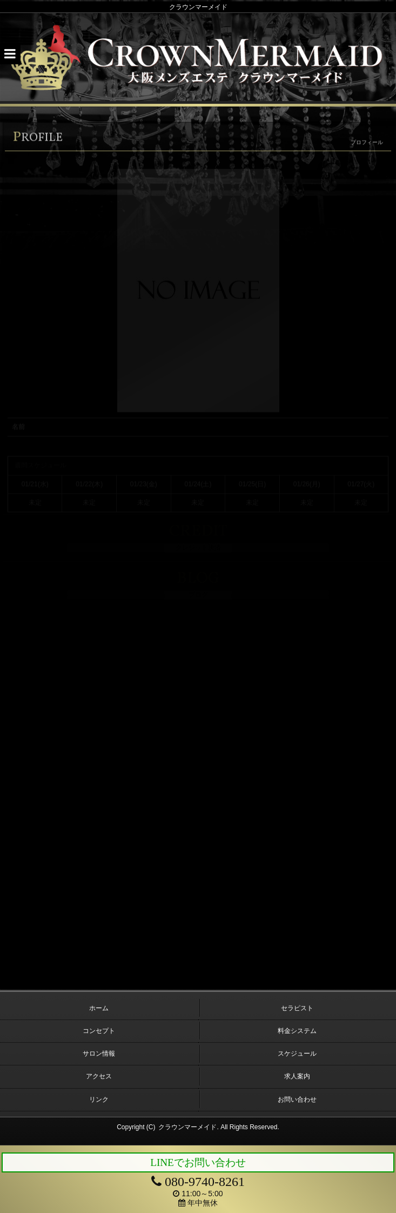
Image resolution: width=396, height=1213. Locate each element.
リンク (99, 1099)
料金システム (297, 1031)
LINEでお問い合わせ (198, 1162)
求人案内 (297, 1076)
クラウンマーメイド (187, 1127)
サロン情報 (99, 1053)
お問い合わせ (297, 1099)
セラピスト (297, 1008)
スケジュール (297, 1053)
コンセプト (99, 1031)
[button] (10, 54)
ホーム (99, 1008)
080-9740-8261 (198, 1182)
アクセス (99, 1076)
